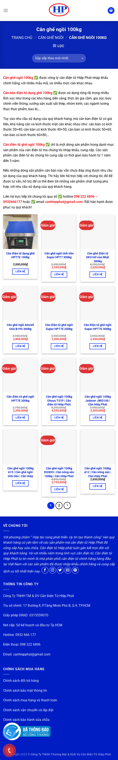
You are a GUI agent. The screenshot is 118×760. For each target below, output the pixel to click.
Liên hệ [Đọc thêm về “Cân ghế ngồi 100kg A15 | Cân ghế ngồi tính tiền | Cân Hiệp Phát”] (20, 483)
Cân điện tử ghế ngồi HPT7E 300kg (20, 399)
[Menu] (5, 10)
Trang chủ (21, 37)
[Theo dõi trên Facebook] (45, 570)
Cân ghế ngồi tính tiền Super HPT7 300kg (59, 255)
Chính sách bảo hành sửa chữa (26, 720)
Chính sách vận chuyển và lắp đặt (28, 710)
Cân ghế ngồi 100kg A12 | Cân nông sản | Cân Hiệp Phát (97, 472)
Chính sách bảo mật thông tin (25, 690)
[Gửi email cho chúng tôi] (67, 570)
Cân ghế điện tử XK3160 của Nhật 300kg (97, 257)
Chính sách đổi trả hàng (21, 681)
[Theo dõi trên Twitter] (60, 570)
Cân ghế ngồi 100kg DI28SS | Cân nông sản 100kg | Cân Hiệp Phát (59, 472)
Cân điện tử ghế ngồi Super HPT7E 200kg (59, 327)
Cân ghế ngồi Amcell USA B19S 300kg (20, 327)
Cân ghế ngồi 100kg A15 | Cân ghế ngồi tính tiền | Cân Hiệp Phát (20, 474)
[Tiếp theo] (67, 505)
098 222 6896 (30, 644)
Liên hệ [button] (20, 271)
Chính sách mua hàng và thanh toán (30, 700)
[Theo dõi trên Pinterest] (75, 570)
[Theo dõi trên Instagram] (52, 570)
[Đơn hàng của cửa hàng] (59, 58)
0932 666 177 (25, 635)
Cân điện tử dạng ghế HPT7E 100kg (20, 255)
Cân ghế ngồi (51, 37)
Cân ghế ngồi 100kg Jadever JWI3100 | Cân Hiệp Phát (98, 400)
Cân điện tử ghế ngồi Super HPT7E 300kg (97, 327)
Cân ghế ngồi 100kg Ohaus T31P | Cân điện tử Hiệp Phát (59, 400)
